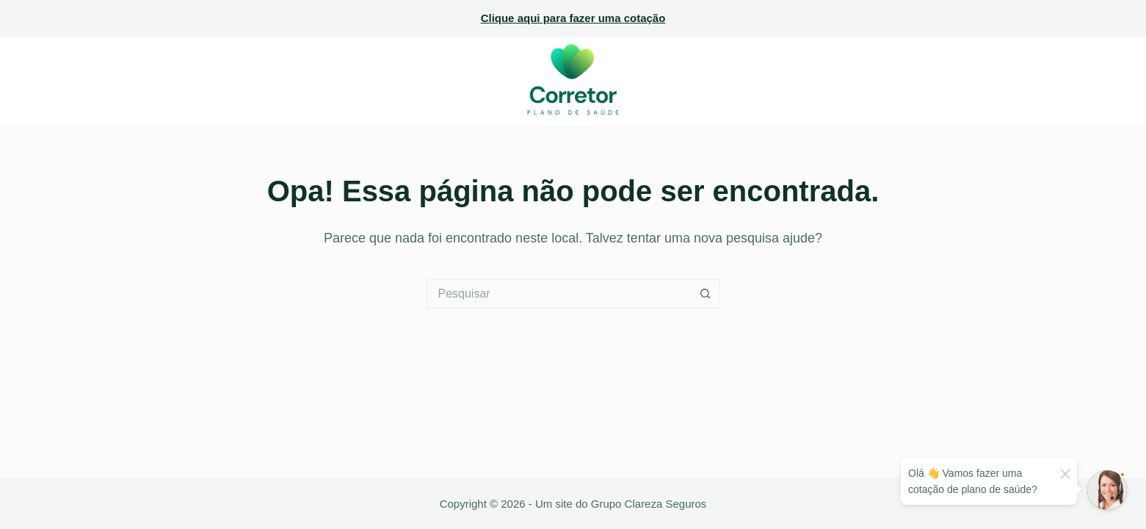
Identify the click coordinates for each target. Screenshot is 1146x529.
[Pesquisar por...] (559, 294)
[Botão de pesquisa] (705, 294)
